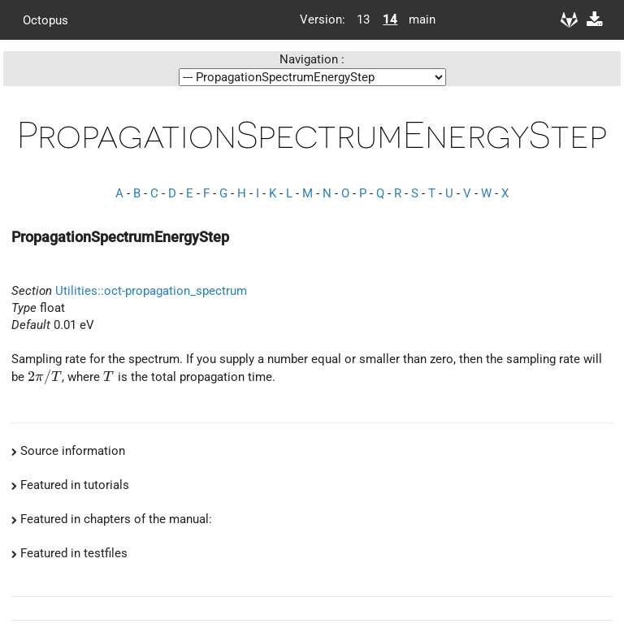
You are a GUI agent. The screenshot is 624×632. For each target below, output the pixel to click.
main (416, 19)
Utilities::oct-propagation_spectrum (151, 291)
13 (363, 19)
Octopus (45, 19)
